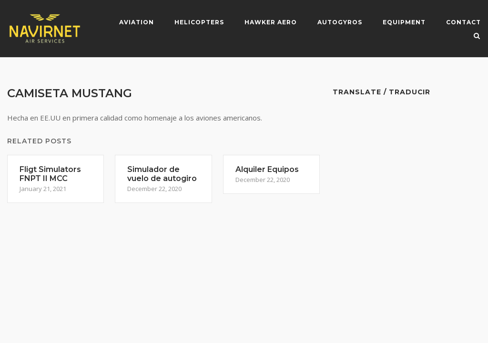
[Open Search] (477, 36)
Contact (463, 22)
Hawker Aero (270, 22)
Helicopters (199, 22)
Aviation (136, 22)
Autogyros (339, 22)
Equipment (404, 22)
